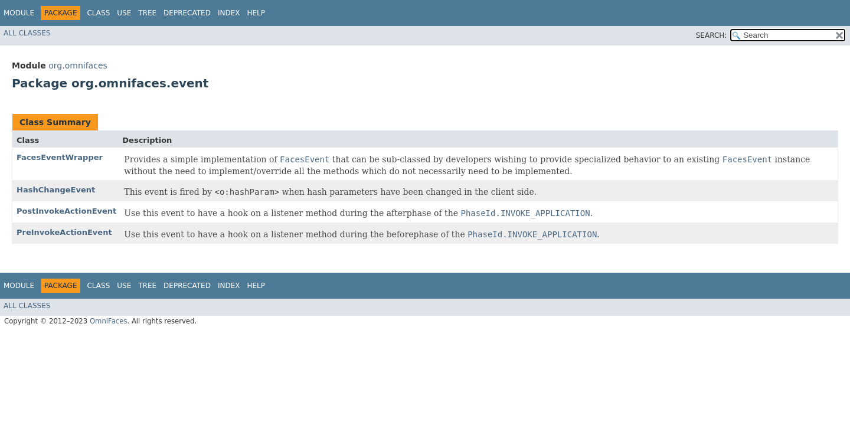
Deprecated (187, 13)
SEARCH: (711, 35)
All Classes (27, 33)
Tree (147, 13)
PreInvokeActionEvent (64, 232)
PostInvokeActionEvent (66, 211)
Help (256, 13)
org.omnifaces (77, 65)
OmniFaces (109, 321)
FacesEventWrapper (60, 157)
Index (229, 13)
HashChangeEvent (56, 189)
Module (19, 13)
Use (124, 13)
